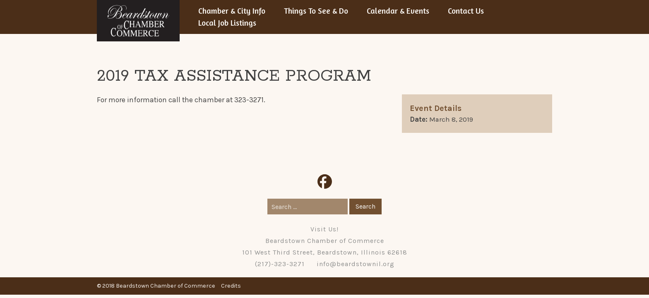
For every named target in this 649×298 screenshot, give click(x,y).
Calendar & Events (398, 11)
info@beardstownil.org (355, 264)
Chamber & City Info (231, 11)
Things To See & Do (316, 11)
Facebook (324, 181)
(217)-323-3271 (280, 264)
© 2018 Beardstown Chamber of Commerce (156, 285)
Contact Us (466, 11)
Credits (231, 285)
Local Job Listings (227, 23)
